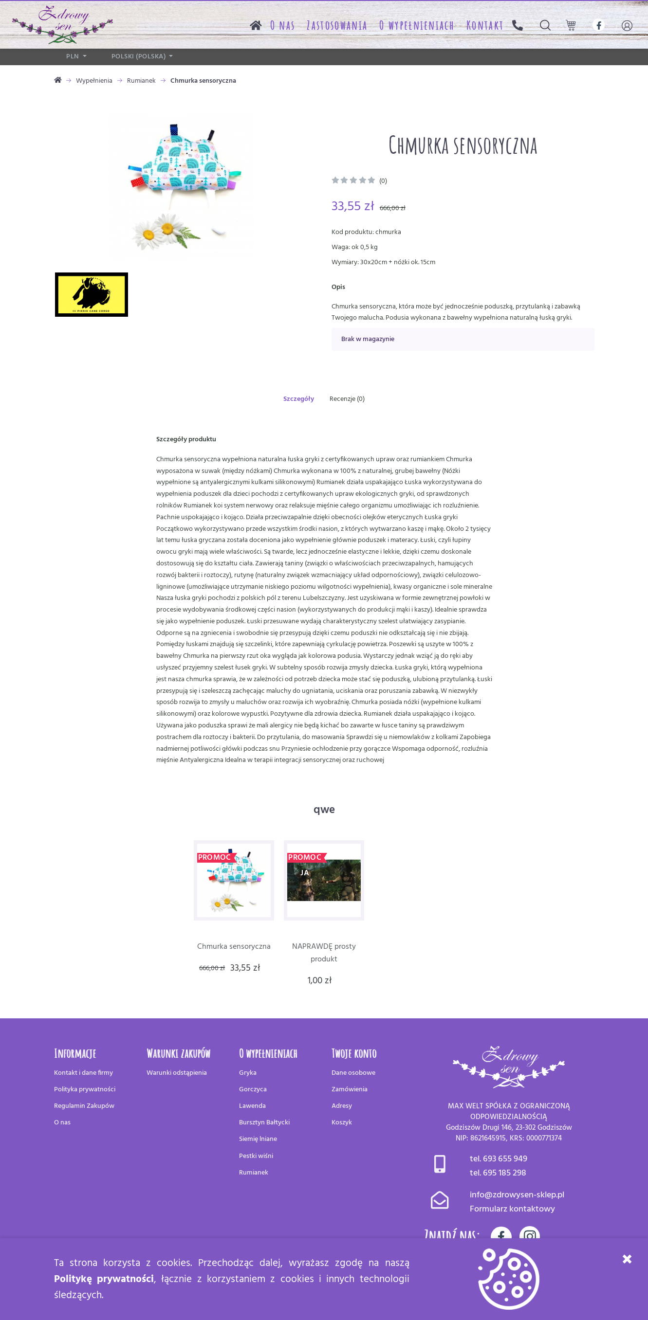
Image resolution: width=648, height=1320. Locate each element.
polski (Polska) (139, 56)
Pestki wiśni (256, 1156)
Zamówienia (350, 1089)
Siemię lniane (258, 1139)
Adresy (342, 1106)
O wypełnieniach (417, 25)
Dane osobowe (353, 1073)
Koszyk (342, 1122)
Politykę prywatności (104, 1279)
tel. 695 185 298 (498, 1173)
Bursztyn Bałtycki (264, 1122)
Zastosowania (337, 25)
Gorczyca (253, 1089)
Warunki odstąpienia (177, 1073)
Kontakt (485, 25)
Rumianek (141, 81)
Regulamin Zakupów (84, 1106)
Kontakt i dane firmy (83, 1073)
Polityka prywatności (84, 1089)
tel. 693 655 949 (498, 1159)
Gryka (248, 1073)
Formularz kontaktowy (512, 1209)
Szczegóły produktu (186, 439)
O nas (283, 25)
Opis (338, 287)
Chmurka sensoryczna (234, 946)
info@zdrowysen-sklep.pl (517, 1195)
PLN (73, 56)
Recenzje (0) (347, 399)
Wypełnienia (94, 81)
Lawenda (252, 1106)
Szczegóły (298, 399)
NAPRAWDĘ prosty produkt (324, 953)
